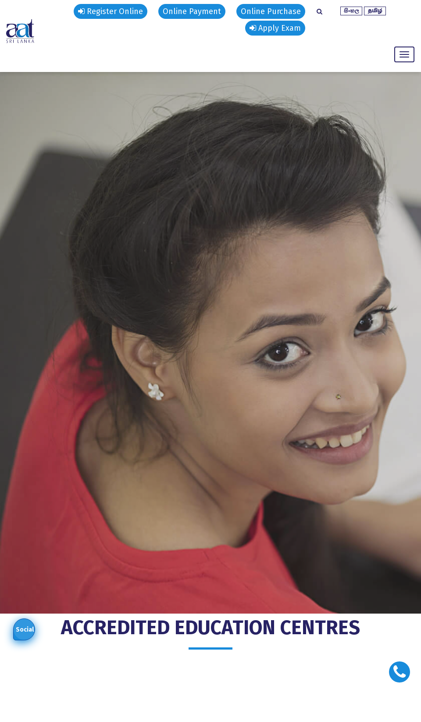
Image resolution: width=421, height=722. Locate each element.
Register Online (110, 11)
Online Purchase (271, 11)
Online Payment (192, 11)
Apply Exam (275, 28)
